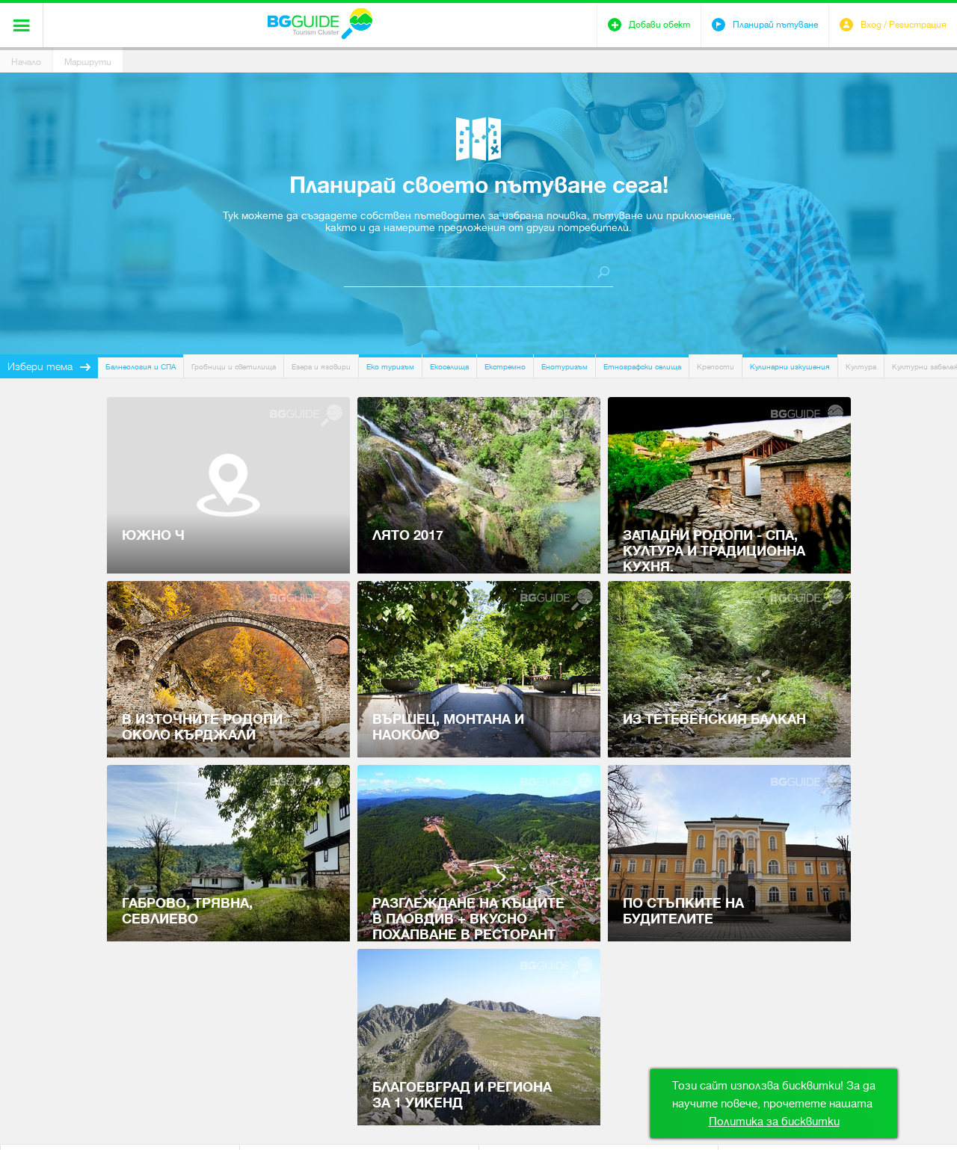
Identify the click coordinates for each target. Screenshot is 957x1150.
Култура (861, 367)
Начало (26, 62)
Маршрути (87, 62)
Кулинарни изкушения (790, 367)
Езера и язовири (321, 367)
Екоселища (449, 367)
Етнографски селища (642, 367)
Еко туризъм (390, 367)
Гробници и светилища (233, 367)
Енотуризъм (564, 367)
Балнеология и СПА (140, 367)
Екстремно (505, 367)
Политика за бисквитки (774, 1121)
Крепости (715, 367)
